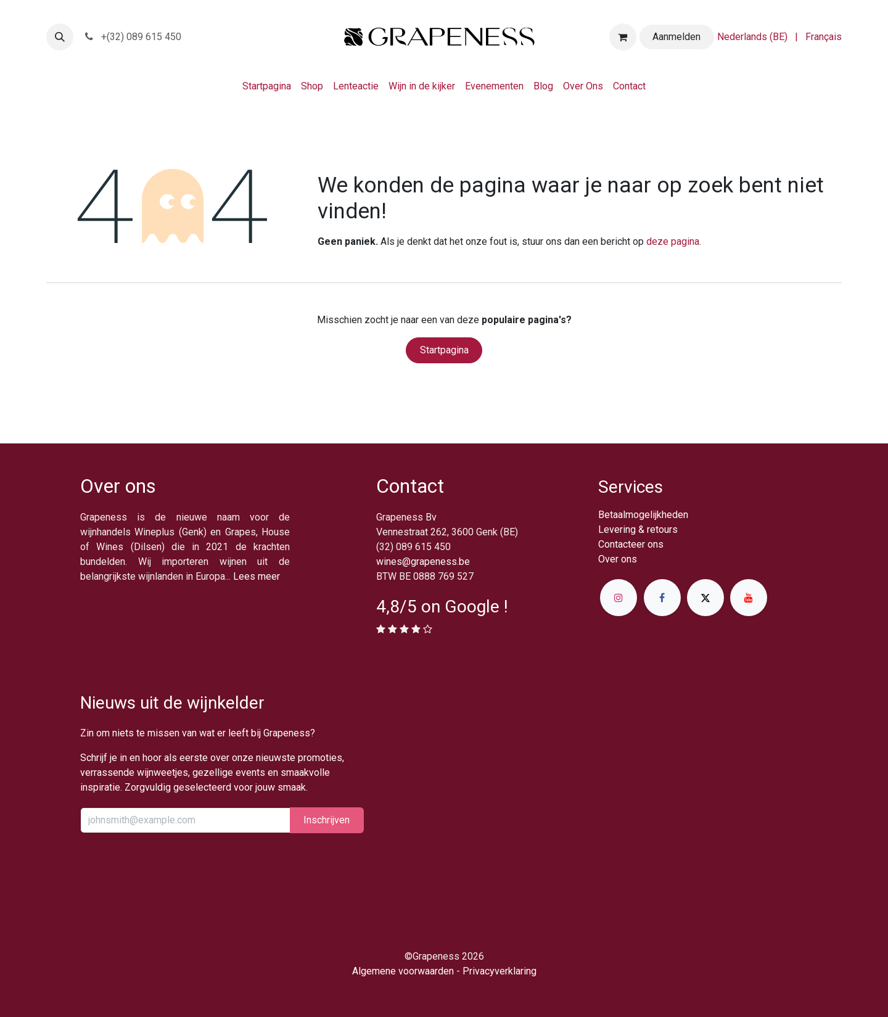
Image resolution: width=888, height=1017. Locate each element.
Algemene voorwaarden (403, 971)
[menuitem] (752, 37)
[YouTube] (748, 597)
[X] (705, 597)
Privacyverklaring (499, 971)
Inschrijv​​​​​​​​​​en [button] (326, 820)
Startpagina (444, 350)
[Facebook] (662, 597)
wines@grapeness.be (423, 561)
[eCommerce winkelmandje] (622, 37)
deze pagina (672, 241)
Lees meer (256, 576)
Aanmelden (676, 37)
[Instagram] (618, 597)
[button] (59, 37)
